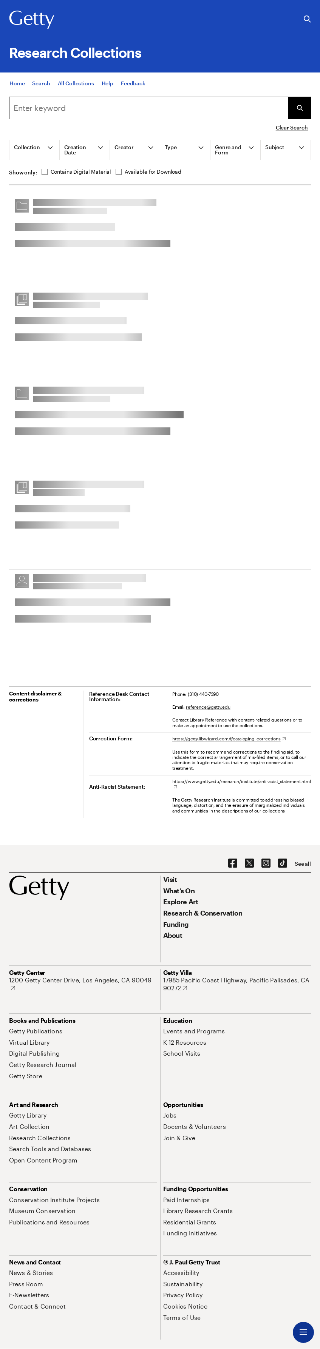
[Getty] (31, 20)
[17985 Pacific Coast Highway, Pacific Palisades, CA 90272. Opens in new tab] (237, 984)
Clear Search (292, 127)
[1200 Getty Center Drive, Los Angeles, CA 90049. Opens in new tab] (83, 984)
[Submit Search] (299, 108)
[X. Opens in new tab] (249, 863)
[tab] (34, 150)
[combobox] (148, 108)
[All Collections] (76, 83)
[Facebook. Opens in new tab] (232, 863)
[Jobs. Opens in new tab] (170, 1115)
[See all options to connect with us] (303, 863)
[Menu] (303, 1332)
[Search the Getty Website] (307, 19)
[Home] (17, 83)
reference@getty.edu (208, 706)
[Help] (107, 83)
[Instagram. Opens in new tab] (266, 863)
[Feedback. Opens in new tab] (133, 83)
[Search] (41, 83)
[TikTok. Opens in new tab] (282, 863)
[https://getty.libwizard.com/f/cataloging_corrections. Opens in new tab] (229, 738)
